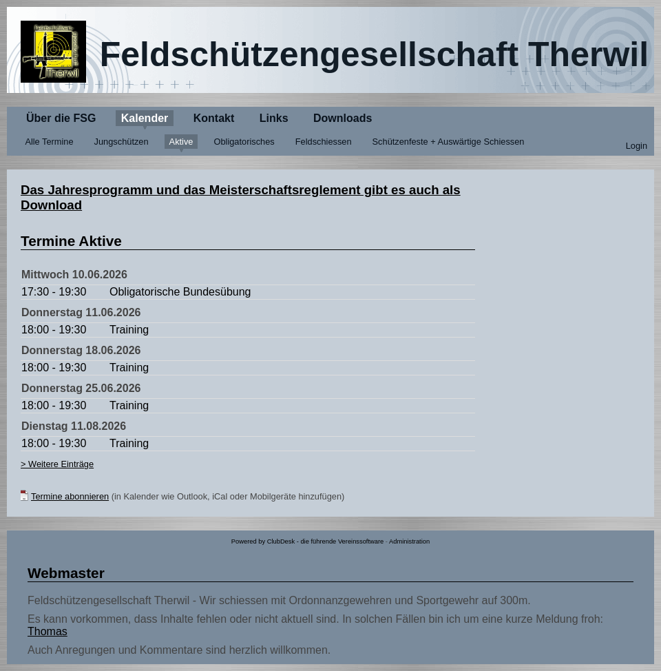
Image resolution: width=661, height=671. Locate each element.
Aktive (181, 141)
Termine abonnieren (70, 496)
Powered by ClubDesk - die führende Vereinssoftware (307, 541)
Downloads (342, 118)
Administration (409, 541)
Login (636, 146)
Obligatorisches (244, 141)
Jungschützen (121, 141)
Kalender (144, 118)
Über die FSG (61, 118)
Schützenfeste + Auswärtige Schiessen (449, 141)
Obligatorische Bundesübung (180, 292)
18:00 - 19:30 (53, 330)
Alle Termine (49, 141)
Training (129, 330)
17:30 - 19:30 (53, 292)
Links (274, 118)
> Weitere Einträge (57, 464)
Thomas (47, 631)
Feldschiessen (323, 141)
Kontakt (214, 118)
